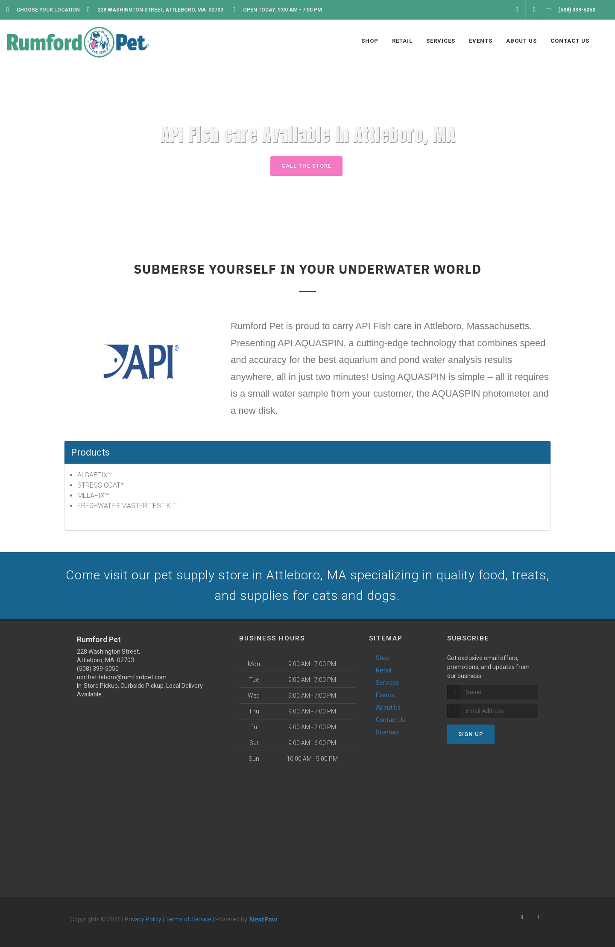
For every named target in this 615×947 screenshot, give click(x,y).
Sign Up (470, 734)
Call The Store (306, 166)
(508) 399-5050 (98, 668)
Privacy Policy (143, 919)
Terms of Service (188, 919)
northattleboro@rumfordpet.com (122, 677)
